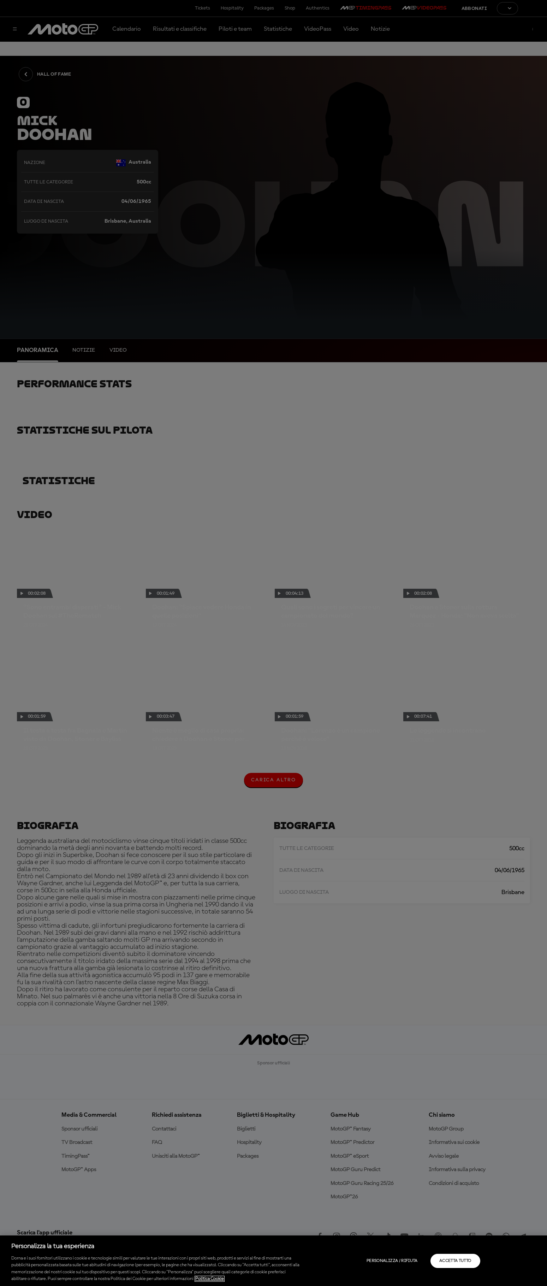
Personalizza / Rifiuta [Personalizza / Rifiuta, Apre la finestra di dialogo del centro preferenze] (392, 1261)
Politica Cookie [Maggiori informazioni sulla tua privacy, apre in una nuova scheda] (209, 1278)
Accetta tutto (455, 1261)
